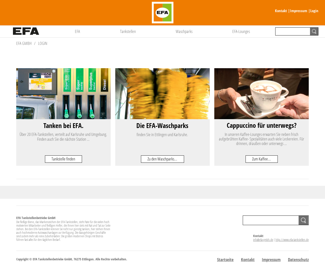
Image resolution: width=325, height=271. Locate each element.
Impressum (298, 10)
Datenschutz (298, 259)
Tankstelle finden (63, 159)
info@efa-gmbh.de (263, 239)
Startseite (225, 259)
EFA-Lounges (241, 31)
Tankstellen (128, 31)
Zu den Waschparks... (162, 159)
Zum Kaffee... (261, 159)
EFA (77, 31)
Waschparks (184, 31)
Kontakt (281, 10)
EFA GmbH (24, 43)
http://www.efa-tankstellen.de (292, 239)
